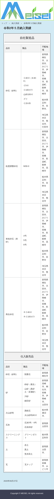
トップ (4, 23)
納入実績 (15, 23)
